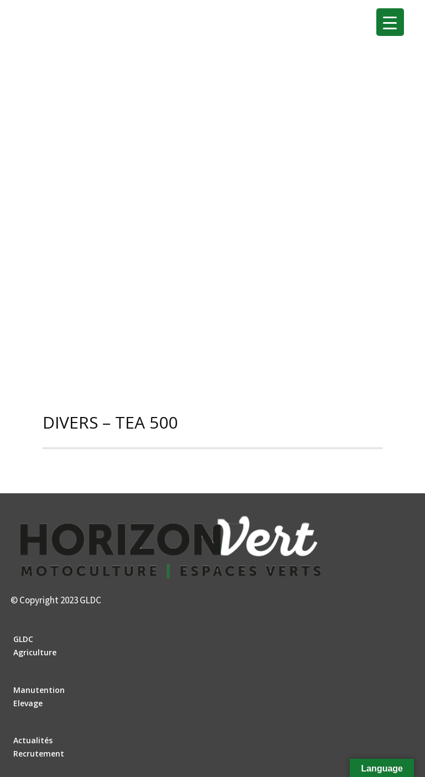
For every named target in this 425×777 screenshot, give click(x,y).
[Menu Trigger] (390, 22)
